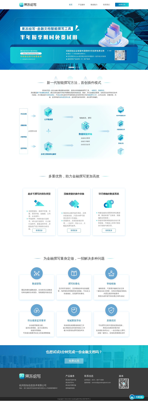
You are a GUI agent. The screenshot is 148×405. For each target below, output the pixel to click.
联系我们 (106, 5)
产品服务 (81, 5)
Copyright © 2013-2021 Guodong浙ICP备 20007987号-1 (74, 403)
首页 (70, 5)
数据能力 (94, 5)
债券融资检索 (70, 392)
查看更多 (36, 236)
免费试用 (122, 5)
